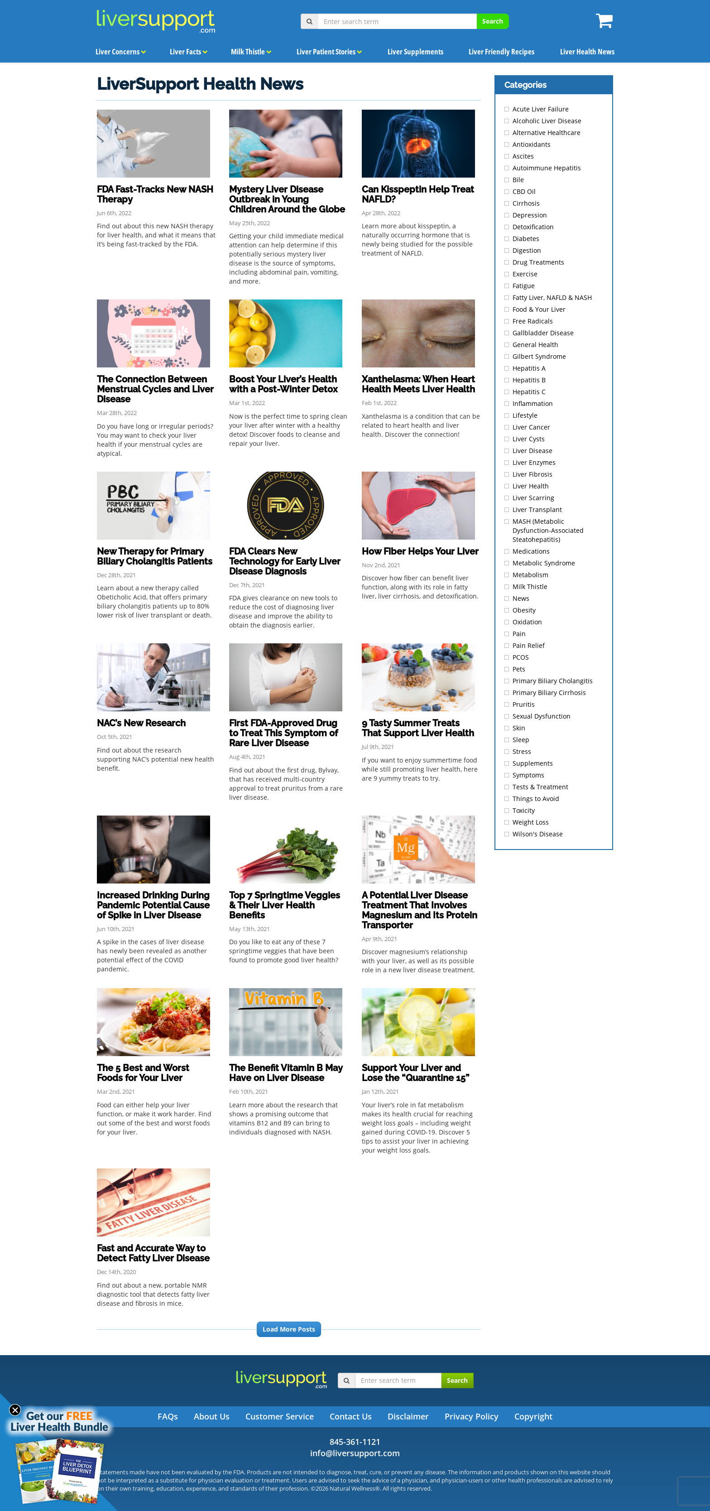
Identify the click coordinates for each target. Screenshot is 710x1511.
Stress (522, 751)
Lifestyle (525, 415)
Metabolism (530, 574)
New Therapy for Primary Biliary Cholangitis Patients (154, 556)
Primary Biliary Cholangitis (553, 680)
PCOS (521, 657)
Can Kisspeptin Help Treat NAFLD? (418, 194)
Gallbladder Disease (543, 332)
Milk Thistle (249, 51)
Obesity (524, 610)
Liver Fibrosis (532, 474)
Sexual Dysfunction (542, 716)
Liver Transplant (537, 509)
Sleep (521, 739)
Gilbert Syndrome (539, 356)
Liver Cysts (529, 438)
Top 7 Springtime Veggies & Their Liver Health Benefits (284, 905)
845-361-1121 (355, 1441)
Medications (531, 551)
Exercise (525, 274)
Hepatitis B (529, 380)
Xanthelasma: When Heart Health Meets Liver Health (418, 384)
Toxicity (524, 810)
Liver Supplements (415, 51)
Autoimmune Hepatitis (547, 168)
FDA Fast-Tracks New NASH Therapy (155, 194)
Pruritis (524, 704)
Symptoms (528, 775)
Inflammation (533, 403)
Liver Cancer (531, 427)
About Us (212, 1416)
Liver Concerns (120, 51)
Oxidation (527, 622)
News (521, 598)
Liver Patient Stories (328, 51)
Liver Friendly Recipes (501, 51)
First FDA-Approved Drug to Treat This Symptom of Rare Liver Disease (283, 733)
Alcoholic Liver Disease (547, 120)
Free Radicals (533, 321)
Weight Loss (531, 822)
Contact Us (351, 1416)
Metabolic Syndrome (544, 563)
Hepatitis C (529, 391)
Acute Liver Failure (541, 109)
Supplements (533, 763)
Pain (519, 633)
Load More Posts (289, 1329)
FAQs (168, 1416)
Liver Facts (188, 51)
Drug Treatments (538, 262)
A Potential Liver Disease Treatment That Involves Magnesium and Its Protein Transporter (419, 910)
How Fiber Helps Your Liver (420, 551)
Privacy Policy (472, 1416)
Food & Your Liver (539, 309)
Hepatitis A (529, 368)
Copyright (533, 1416)
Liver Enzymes (534, 462)
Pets (519, 669)
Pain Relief (529, 645)
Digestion (527, 250)
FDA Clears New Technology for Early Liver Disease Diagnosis (285, 561)
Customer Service (279, 1416)
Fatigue (524, 285)
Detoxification (533, 226)
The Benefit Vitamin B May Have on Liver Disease (285, 1072)
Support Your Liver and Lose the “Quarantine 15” (416, 1072)
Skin (519, 728)
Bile (518, 179)
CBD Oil (524, 191)
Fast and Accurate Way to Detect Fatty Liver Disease (153, 1253)
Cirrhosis (526, 203)
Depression (530, 215)
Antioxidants (532, 144)
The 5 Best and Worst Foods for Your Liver (143, 1072)
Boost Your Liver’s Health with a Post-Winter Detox (283, 384)
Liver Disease (532, 450)
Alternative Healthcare (546, 132)
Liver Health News (587, 51)
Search (492, 21)
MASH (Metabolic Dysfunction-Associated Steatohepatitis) (548, 530)
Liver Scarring (533, 497)
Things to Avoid (536, 798)
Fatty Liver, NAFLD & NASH (552, 297)
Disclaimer (408, 1416)
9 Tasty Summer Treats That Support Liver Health (418, 728)
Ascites (523, 156)
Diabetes (526, 238)
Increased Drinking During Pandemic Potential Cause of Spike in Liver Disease (153, 905)
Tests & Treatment (540, 786)
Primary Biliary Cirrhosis (549, 692)
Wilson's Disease (538, 834)
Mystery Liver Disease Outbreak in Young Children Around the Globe (287, 199)
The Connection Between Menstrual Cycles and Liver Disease (155, 389)
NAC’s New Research (141, 723)
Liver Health (531, 486)
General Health (535, 344)
